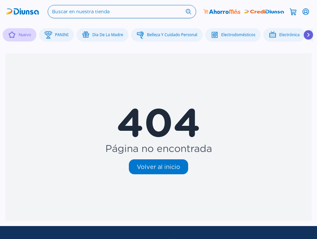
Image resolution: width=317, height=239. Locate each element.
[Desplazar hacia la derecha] (308, 35)
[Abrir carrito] (293, 11)
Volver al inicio (158, 166)
